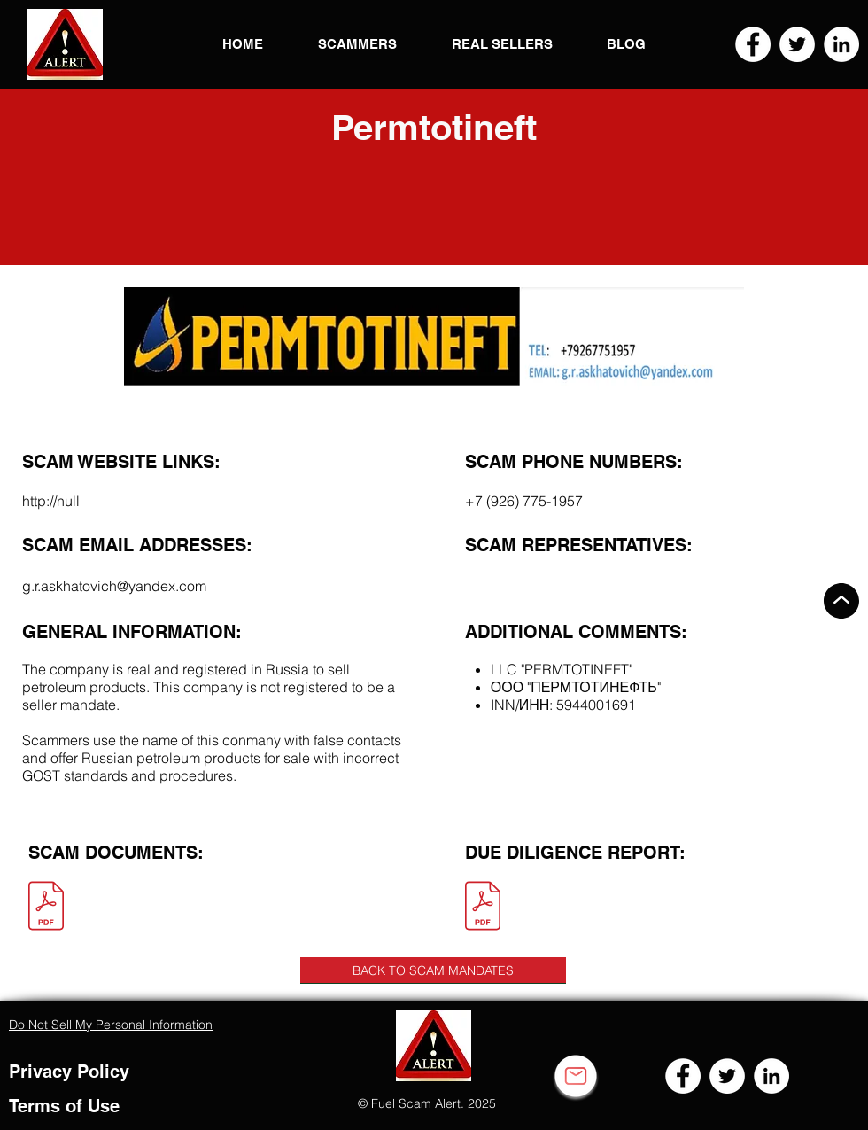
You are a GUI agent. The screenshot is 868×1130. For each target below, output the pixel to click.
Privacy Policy (69, 1071)
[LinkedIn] (841, 44)
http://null (51, 501)
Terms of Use (64, 1106)
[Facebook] (753, 44)
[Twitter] (797, 44)
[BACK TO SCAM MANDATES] (433, 970)
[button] (65, 44)
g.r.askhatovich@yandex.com (114, 586)
